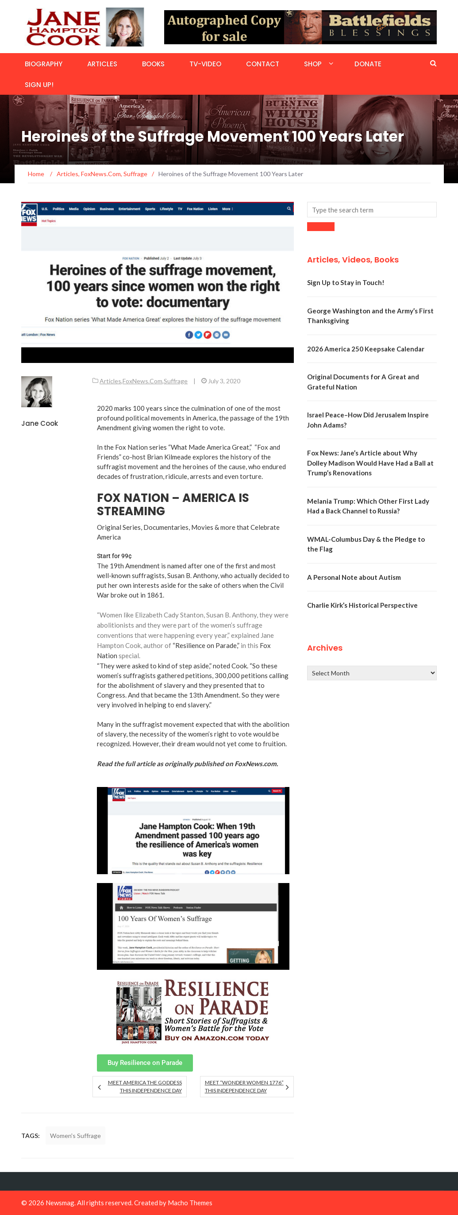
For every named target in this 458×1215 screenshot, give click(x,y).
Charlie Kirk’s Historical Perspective (362, 605)
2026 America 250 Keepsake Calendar (365, 349)
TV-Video (205, 64)
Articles (102, 64)
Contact (262, 64)
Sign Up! (39, 84)
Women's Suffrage (75, 1135)
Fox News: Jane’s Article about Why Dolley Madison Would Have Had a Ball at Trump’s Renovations (370, 463)
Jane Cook (39, 423)
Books (153, 64)
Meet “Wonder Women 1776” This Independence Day (244, 1086)
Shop (313, 64)
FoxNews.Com (142, 381)
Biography (43, 64)
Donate (367, 64)
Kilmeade (177, 457)
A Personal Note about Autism (354, 577)
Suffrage (176, 381)
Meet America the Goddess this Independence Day (145, 1086)
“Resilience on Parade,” (206, 645)
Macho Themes (190, 1203)
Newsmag (60, 1203)
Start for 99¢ (114, 555)
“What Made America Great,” (210, 447)
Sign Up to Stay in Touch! (346, 282)
